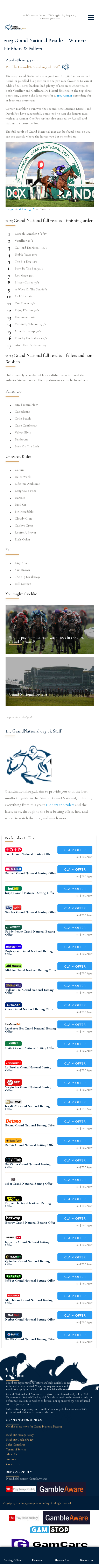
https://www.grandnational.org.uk (36, 1503)
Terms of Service (16, 1449)
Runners (37, 1560)
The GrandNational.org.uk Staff (35, 67)
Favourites (86, 1560)
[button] (91, 18)
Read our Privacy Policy (20, 1435)
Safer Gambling (15, 1444)
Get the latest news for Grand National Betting (34, 1426)
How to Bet (62, 1560)
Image (10, 209)
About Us (11, 1454)
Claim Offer (74, 850)
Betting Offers (12, 1560)
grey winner (64, 95)
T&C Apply (87, 856)
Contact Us (13, 1464)
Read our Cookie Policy (19, 1439)
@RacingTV (27, 209)
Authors (11, 1459)
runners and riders (60, 804)
